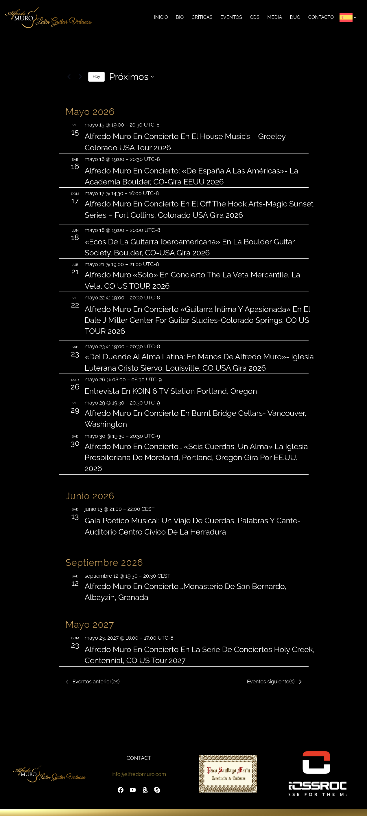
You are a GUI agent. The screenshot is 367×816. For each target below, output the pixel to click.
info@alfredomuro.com (139, 774)
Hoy (96, 76)
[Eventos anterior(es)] (69, 76)
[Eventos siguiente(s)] (80, 76)
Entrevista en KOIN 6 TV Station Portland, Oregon (171, 391)
